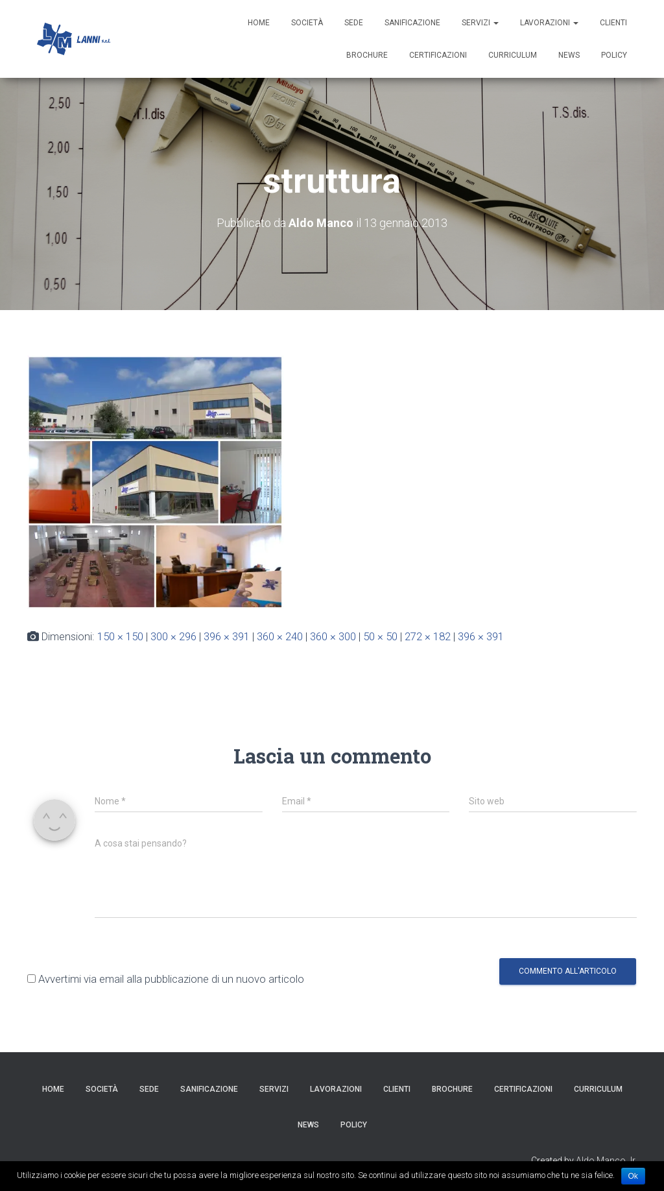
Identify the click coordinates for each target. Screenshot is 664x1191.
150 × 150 (120, 636)
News (569, 55)
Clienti (613, 22)
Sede (353, 22)
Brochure (367, 55)
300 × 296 (173, 636)
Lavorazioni (549, 22)
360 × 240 (280, 636)
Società (307, 22)
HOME (259, 22)
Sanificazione (412, 22)
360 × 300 (333, 636)
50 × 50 (380, 636)
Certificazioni (438, 55)
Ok (633, 1176)
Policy (614, 55)
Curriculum (512, 55)
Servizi (480, 22)
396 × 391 (227, 636)
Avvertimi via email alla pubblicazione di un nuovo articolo (171, 978)
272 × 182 (428, 636)
